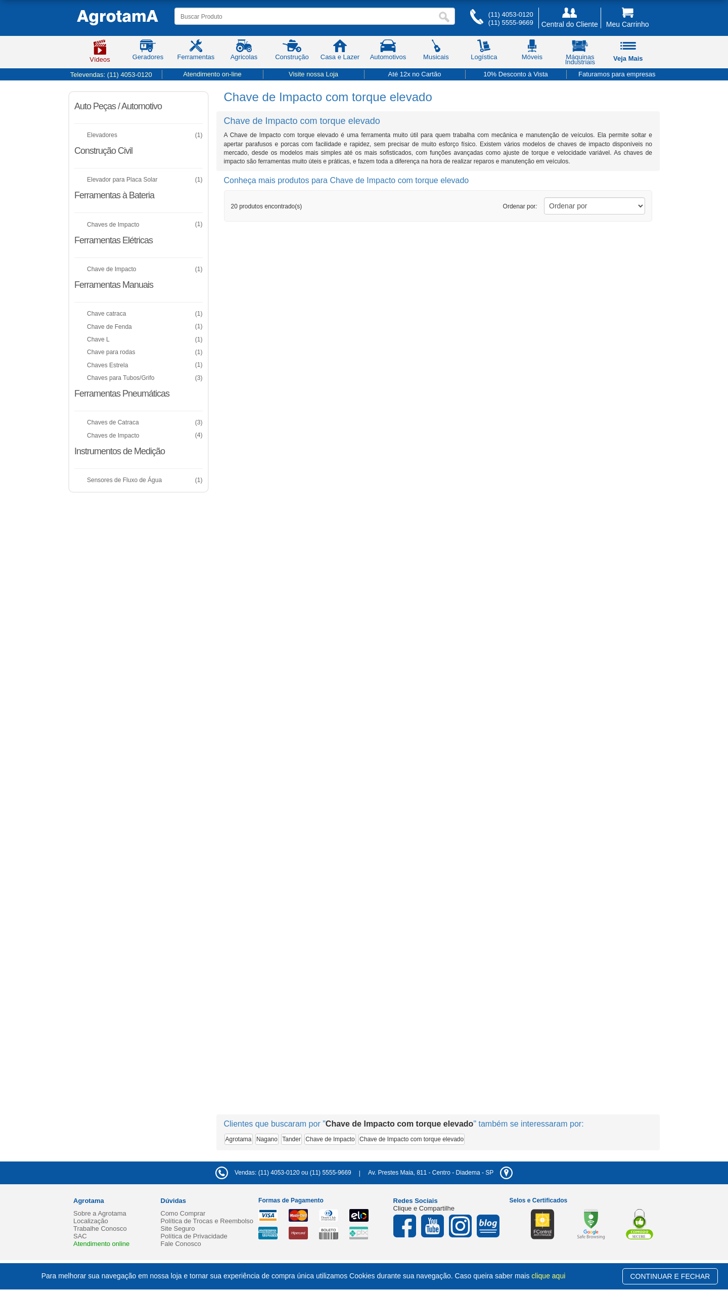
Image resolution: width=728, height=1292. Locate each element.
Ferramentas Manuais (113, 285)
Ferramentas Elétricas (113, 240)
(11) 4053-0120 (510, 14)
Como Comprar (183, 1213)
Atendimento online (101, 1243)
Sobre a (99, 1213)
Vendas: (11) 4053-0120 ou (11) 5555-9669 (283, 1172)
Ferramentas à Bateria (114, 195)
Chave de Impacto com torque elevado (411, 1139)
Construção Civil (103, 151)
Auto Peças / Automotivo (118, 106)
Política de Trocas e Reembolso (207, 1221)
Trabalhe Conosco (100, 1228)
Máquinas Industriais (580, 54)
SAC (80, 1236)
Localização (90, 1221)
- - (440, 1172)
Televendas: (111, 74)
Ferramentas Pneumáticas (121, 394)
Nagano (267, 1139)
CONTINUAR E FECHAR (670, 1276)
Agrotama (238, 1139)
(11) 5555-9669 (510, 22)
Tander (291, 1139)
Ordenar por (520, 206)
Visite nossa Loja (313, 74)
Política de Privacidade (194, 1236)
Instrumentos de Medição (119, 451)
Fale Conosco (181, 1243)
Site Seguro (178, 1228)
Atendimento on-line (212, 74)
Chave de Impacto (329, 1139)
